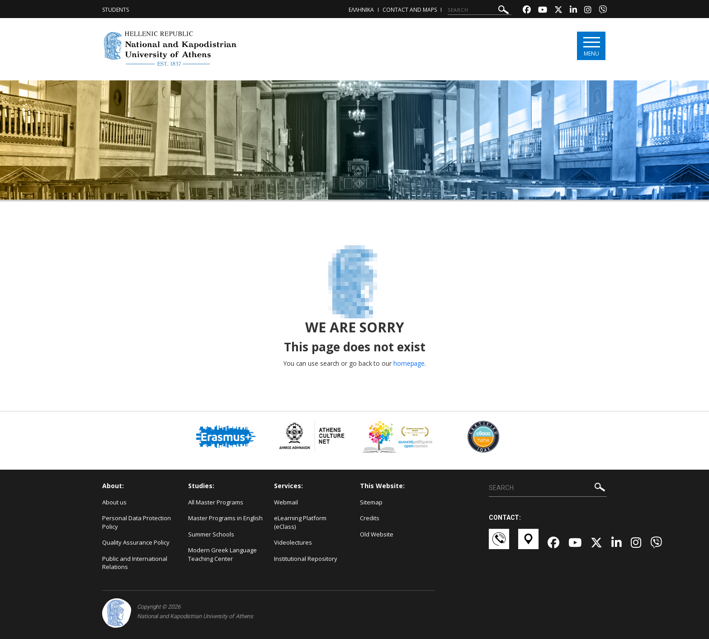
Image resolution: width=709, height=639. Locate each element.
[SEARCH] (479, 10)
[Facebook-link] (527, 10)
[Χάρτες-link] (528, 543)
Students (115, 10)
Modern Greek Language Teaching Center (222, 554)
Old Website (376, 534)
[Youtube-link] (542, 10)
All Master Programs (215, 502)
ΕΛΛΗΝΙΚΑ (361, 10)
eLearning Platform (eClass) (300, 522)
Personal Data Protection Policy (136, 522)
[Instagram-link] (587, 10)
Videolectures (293, 542)
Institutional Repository (305, 559)
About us (114, 502)
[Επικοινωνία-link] (499, 543)
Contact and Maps (410, 10)
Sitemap (371, 502)
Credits (369, 518)
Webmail (286, 502)
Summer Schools (211, 534)
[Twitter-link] (558, 10)
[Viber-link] (603, 10)
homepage (409, 363)
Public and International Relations (134, 563)
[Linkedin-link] (573, 10)
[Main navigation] (591, 46)
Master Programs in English (225, 518)
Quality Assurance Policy (136, 542)
